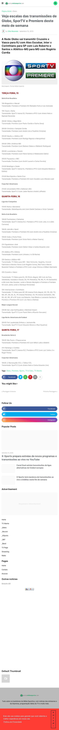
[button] (2, 3)
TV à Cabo (29, 371)
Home (4, 519)
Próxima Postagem (49, 391)
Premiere (15, 371)
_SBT (3, 540)
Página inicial (6, 11)
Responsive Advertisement (29, 504)
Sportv (21, 371)
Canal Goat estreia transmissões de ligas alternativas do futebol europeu (34, 466)
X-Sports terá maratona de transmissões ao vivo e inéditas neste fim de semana (35, 478)
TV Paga (5, 547)
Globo (15, 11)
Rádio (4, 555)
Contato (4, 570)
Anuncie (4, 574)
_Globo (4, 527)
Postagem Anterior (9, 391)
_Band (4, 543)
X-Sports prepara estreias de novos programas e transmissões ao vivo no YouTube (29, 458)
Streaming (5, 552)
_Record (5, 532)
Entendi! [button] (53, 719)
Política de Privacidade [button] (13, 722)
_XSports (5, 535)
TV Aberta (38, 371)
